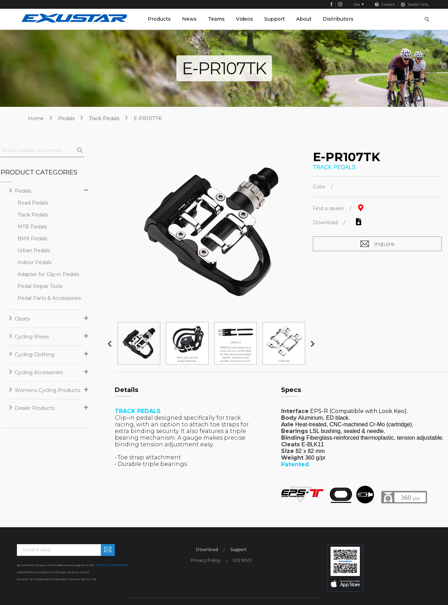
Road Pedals (33, 203)
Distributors (338, 19)
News (189, 19)
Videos (244, 19)
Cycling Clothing (35, 354)
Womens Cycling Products (47, 390)
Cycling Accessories (39, 372)
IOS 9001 (242, 560)
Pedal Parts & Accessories (42, 298)
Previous (109, 344)
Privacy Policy (205, 560)
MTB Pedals (32, 227)
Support (274, 19)
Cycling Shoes (32, 337)
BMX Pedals (32, 238)
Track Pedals (104, 118)
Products (159, 19)
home (36, 118)
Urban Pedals (34, 250)
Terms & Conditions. (112, 565)
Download (207, 549)
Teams (216, 19)
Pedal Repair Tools (40, 286)
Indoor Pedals (34, 262)
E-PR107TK (148, 118)
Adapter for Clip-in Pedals (42, 274)
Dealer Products (35, 408)
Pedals (66, 118)
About (304, 19)
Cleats (22, 319)
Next (312, 344)
